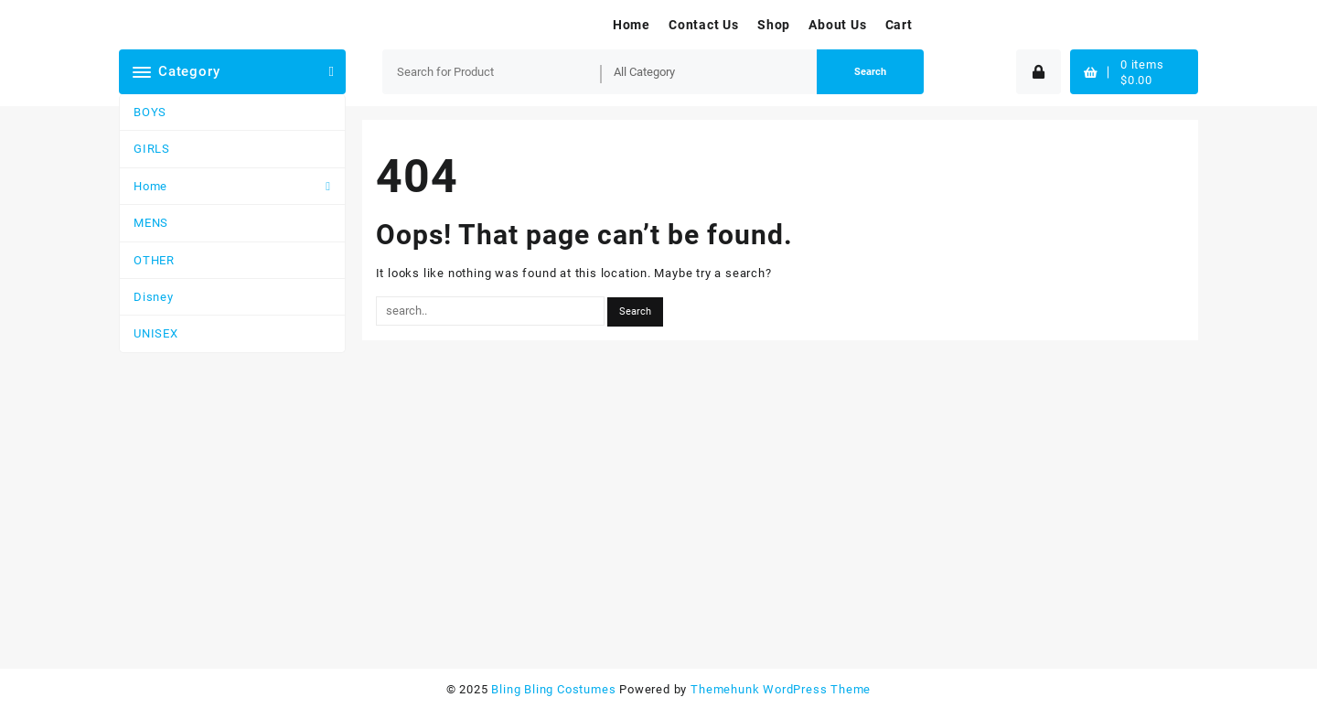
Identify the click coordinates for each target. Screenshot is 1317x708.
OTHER (154, 260)
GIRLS (152, 149)
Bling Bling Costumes (553, 689)
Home (150, 186)
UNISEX (156, 333)
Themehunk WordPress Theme (781, 689)
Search (870, 72)
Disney (154, 297)
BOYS (150, 112)
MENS (151, 223)
